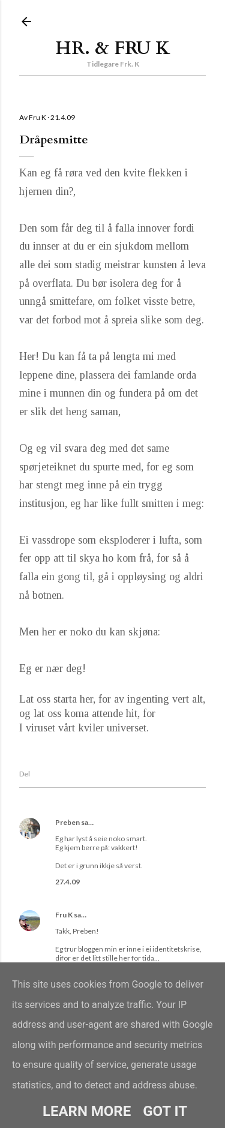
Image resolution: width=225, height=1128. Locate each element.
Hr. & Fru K (112, 48)
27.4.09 (67, 881)
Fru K (64, 914)
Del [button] (24, 773)
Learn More (87, 1111)
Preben (67, 822)
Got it (165, 1111)
